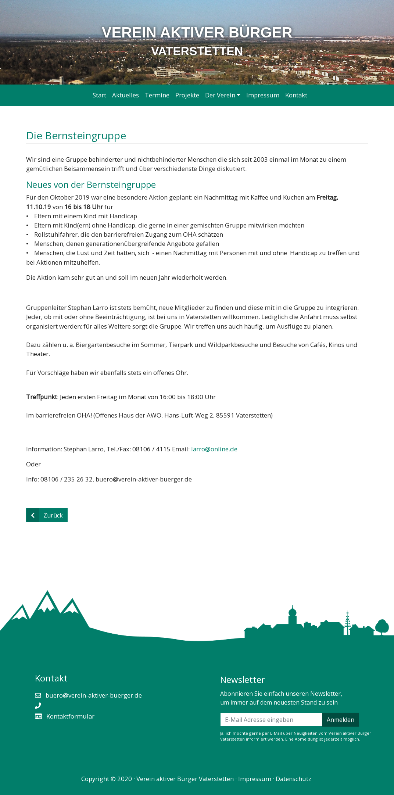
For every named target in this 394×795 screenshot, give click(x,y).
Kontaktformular (69, 716)
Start (99, 95)
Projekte (187, 95)
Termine (157, 95)
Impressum (262, 95)
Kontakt (296, 95)
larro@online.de (214, 449)
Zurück (44, 515)
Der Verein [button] (220, 95)
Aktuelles (125, 95)
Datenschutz (293, 778)
